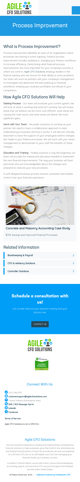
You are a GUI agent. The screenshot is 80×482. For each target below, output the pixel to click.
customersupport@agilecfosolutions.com (27, 396)
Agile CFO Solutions (34, 71)
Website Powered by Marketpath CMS (53, 474)
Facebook (13, 412)
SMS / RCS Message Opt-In (21, 404)
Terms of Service (13, 418)
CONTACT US (40, 324)
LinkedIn (12, 408)
